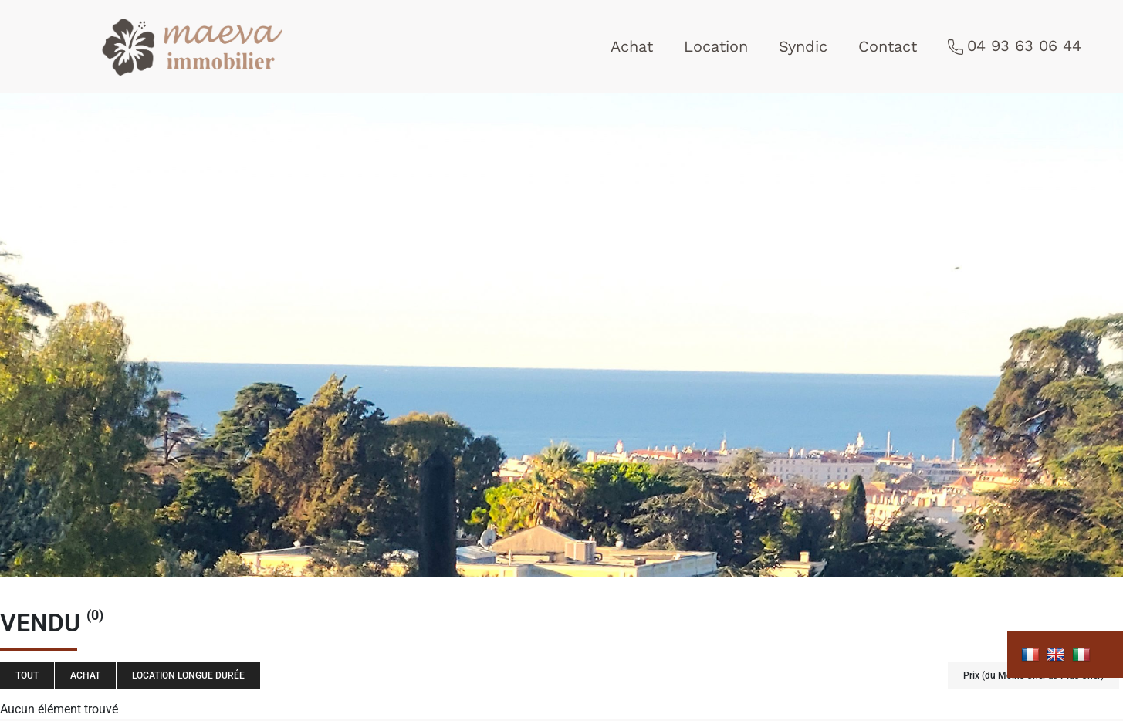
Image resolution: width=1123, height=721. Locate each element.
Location (716, 46)
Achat (632, 46)
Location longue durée (188, 675)
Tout (27, 675)
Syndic (803, 46)
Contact (887, 46)
